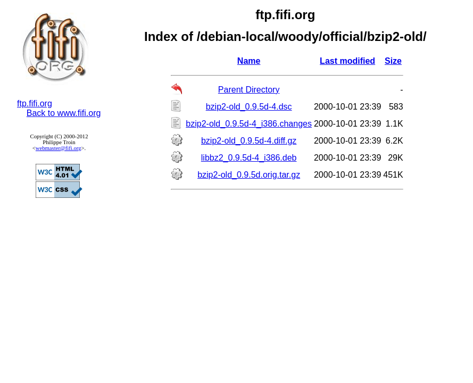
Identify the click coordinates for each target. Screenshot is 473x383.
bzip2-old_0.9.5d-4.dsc (249, 106)
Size (393, 60)
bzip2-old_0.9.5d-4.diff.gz (248, 140)
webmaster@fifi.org (58, 148)
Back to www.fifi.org (64, 113)
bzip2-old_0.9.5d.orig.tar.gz (248, 174)
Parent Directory (249, 89)
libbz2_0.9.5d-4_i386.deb (249, 157)
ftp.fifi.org (34, 103)
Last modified (347, 60)
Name (249, 60)
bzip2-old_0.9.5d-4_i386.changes (249, 123)
